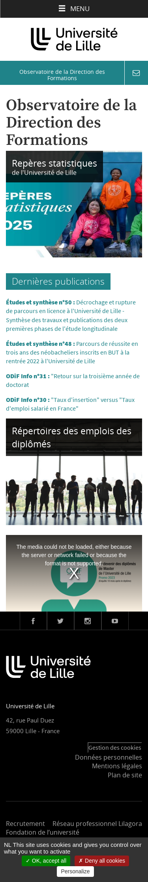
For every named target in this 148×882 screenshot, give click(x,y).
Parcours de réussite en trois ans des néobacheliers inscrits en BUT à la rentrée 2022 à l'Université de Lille (72, 352)
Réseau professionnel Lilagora (97, 823)
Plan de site (125, 775)
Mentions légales (117, 766)
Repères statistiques (54, 163)
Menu (74, 8)
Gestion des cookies (114, 747)
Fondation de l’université (42, 832)
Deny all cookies (102, 861)
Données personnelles (108, 757)
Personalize (75, 871)
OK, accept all (46, 861)
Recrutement (25, 823)
